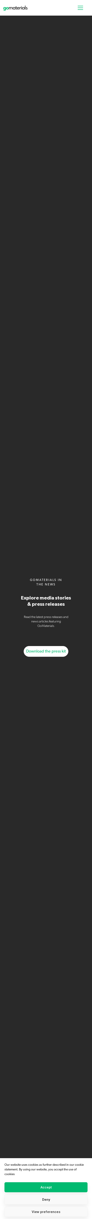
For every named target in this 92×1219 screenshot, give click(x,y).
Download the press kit (46, 651)
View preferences (46, 1212)
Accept (46, 1187)
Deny (46, 1200)
